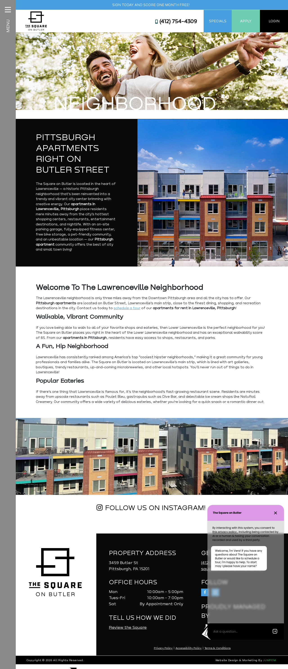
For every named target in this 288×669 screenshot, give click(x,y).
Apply (246, 21)
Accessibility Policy (189, 652)
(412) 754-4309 (176, 21)
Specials (217, 21)
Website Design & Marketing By (239, 664)
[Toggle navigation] (7, 10)
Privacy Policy (163, 652)
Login (274, 21)
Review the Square (129, 631)
